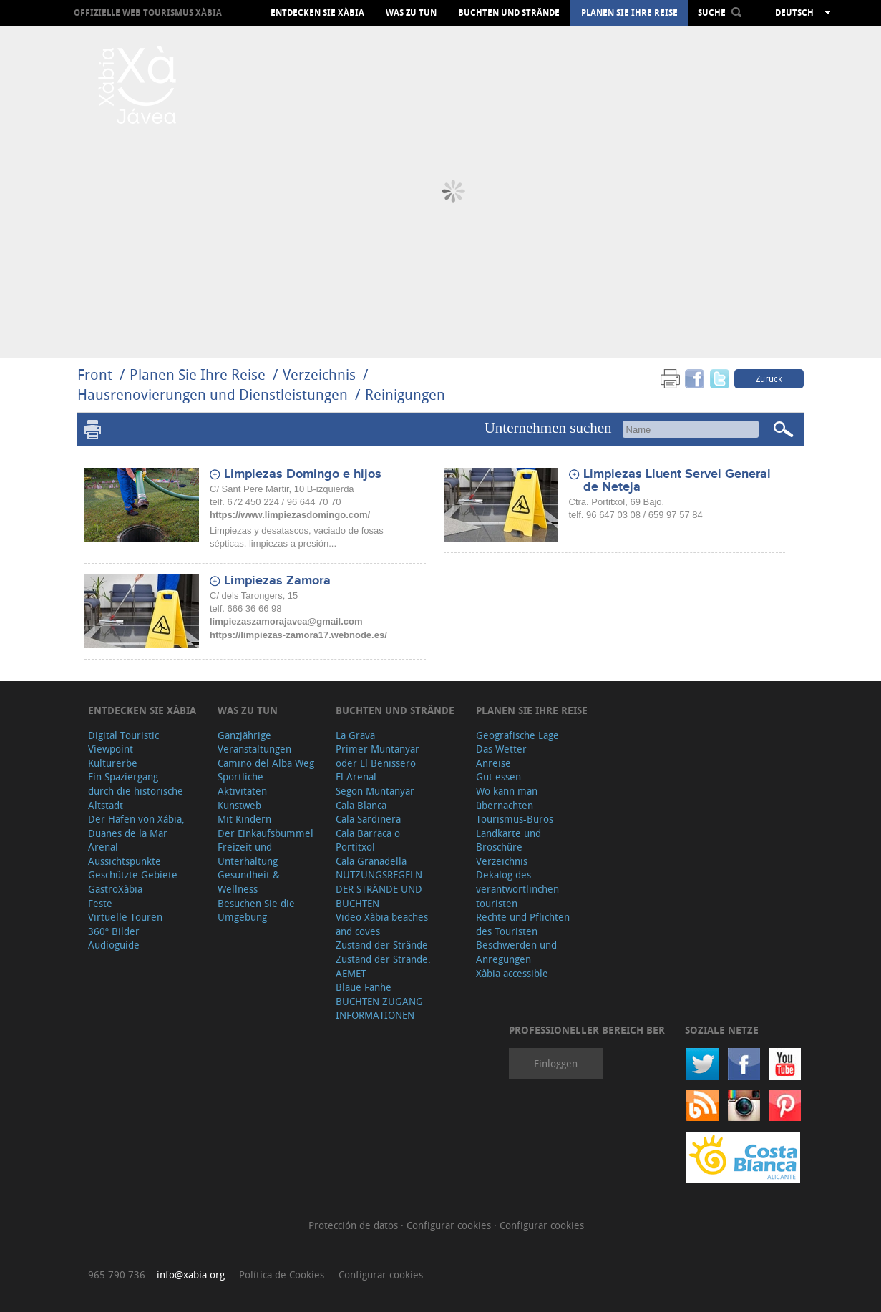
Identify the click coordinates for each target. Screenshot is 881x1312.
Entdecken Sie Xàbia (317, 13)
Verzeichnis (321, 374)
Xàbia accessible (512, 973)
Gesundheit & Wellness (249, 882)
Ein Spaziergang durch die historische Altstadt (135, 790)
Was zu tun (411, 13)
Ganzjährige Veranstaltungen (254, 742)
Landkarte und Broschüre (508, 840)
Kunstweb (239, 805)
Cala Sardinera (368, 819)
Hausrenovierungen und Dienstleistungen (212, 394)
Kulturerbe (112, 763)
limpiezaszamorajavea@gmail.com (286, 621)
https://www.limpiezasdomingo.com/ (290, 514)
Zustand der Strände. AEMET (383, 966)
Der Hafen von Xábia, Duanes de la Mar (136, 826)
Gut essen (498, 776)
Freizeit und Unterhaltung (248, 854)
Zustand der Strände (382, 944)
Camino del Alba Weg (266, 763)
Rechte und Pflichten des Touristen (523, 924)
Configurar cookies (450, 1225)
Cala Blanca (361, 805)
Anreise (493, 763)
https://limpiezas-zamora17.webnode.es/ (298, 635)
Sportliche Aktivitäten (242, 784)
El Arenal (356, 776)
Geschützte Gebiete (132, 874)
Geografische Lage (517, 735)
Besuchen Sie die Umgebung (256, 910)
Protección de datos (354, 1225)
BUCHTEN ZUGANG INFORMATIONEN (379, 1008)
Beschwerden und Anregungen (516, 952)
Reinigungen (405, 394)
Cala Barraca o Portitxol (368, 840)
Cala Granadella (371, 861)
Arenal (103, 846)
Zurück (769, 378)
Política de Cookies (281, 1274)
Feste (100, 903)
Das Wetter (501, 748)
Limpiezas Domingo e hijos (302, 474)
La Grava (355, 735)
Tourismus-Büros (514, 819)
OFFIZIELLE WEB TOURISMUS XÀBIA (148, 12)
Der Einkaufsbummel (265, 833)
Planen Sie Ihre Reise (629, 13)
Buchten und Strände (509, 13)
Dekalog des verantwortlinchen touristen (517, 888)
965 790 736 (116, 1274)
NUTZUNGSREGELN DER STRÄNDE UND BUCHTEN (379, 888)
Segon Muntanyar (375, 791)
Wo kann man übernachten (506, 798)
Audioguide (114, 944)
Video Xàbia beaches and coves (382, 924)
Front (94, 374)
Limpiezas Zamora (277, 580)
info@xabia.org (191, 1274)
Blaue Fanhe (363, 987)
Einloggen (556, 1063)
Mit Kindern (244, 819)
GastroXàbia (115, 889)
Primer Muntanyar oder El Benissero (377, 756)
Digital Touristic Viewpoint (123, 742)
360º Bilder (114, 931)
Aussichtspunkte (124, 861)
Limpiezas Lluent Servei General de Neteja (677, 481)
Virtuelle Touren (125, 917)
